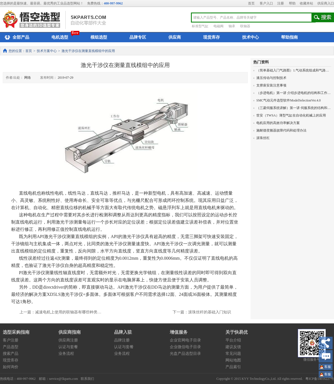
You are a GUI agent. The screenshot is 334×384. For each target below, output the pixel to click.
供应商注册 (68, 340)
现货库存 (211, 37)
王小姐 (327, 367)
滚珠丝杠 (261, 138)
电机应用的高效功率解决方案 (276, 123)
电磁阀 (218, 26)
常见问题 (233, 353)
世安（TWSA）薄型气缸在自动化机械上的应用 (289, 115)
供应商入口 (325, 3)
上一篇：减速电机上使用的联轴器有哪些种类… (60, 312)
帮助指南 (289, 37)
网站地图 (233, 360)
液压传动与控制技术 (269, 78)
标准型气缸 (200, 26)
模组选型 (98, 37)
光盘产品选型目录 (185, 353)
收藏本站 (306, 3)
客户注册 (10, 340)
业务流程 (66, 353)
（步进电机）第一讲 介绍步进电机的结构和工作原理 (293, 93)
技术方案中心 (47, 51)
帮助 (292, 3)
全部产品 (16, 37)
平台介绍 (233, 340)
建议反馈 (233, 347)
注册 (280, 3)
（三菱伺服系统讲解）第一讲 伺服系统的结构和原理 (293, 108)
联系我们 (87, 379)
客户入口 (266, 3)
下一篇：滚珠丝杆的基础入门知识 (202, 312)
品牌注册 (122, 340)
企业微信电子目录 (185, 347)
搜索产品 (10, 353)
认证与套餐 (68, 347)
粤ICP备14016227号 (319, 379)
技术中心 (250, 37)
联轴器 (245, 26)
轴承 (232, 26)
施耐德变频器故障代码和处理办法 (279, 130)
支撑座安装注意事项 (269, 85)
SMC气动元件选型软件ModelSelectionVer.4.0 (287, 100)
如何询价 (10, 367)
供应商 (174, 37)
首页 (251, 3)
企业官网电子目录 (185, 340)
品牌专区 (137, 37)
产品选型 (10, 347)
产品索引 (233, 367)
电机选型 (59, 37)
